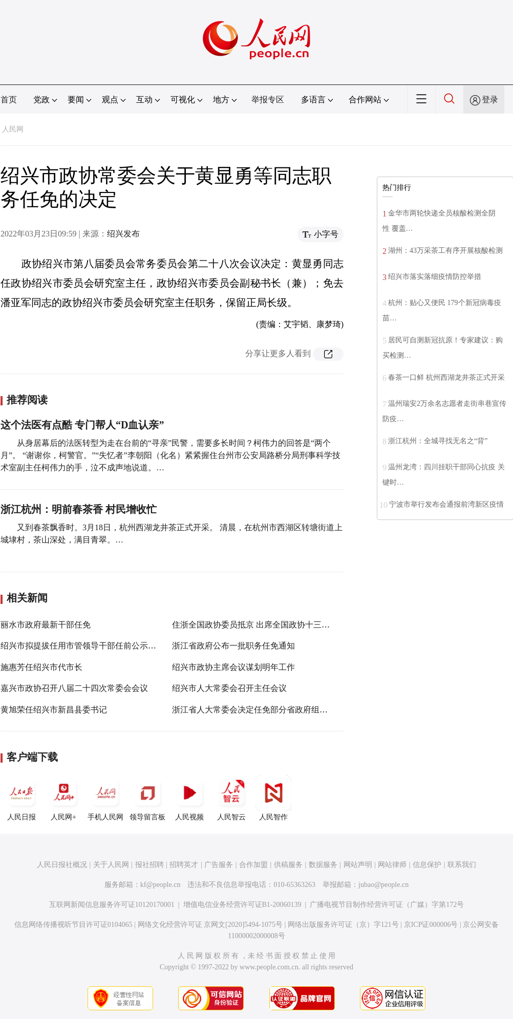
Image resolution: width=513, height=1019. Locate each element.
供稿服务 (288, 865)
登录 (490, 99)
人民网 (13, 129)
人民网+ (63, 798)
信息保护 (427, 865)
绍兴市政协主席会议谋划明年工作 (233, 667)
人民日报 (21, 798)
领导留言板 (147, 798)
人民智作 (273, 798)
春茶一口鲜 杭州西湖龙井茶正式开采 (446, 377)
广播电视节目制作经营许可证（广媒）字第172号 (387, 904)
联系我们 (461, 865)
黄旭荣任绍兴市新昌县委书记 (54, 709)
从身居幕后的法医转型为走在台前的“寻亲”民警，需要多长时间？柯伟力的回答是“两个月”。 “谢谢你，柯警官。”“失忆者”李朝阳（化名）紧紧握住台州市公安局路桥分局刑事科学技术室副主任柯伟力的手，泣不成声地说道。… (170, 455)
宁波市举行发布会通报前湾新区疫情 (446, 504)
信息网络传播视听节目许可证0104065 (73, 924)
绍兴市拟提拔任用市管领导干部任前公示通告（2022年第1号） (113, 645)
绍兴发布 (123, 233)
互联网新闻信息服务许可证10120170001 (112, 904)
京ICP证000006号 (431, 924)
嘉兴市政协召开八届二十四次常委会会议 (74, 688)
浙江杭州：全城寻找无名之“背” (437, 441)
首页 (9, 99)
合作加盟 (253, 865)
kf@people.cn (160, 884)
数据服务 (323, 865)
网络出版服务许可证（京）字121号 (343, 924)
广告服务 (218, 865)
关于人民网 (111, 865)
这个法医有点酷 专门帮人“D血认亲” (82, 424)
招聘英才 (183, 865)
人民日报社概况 (62, 865)
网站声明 (358, 865)
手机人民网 (105, 798)
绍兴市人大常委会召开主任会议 (229, 688)
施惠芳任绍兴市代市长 (41, 667)
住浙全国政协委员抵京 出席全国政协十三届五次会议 (267, 624)
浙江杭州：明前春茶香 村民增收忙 (79, 509)
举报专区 (267, 99)
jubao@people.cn (383, 884)
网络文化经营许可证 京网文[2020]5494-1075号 (210, 924)
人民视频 (189, 798)
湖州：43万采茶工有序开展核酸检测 (445, 250)
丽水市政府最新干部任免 (46, 624)
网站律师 (392, 865)
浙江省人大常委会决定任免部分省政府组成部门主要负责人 (278, 709)
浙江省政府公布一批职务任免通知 (233, 645)
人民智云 (231, 798)
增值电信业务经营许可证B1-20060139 (242, 904)
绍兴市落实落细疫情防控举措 (434, 276)
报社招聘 (149, 865)
